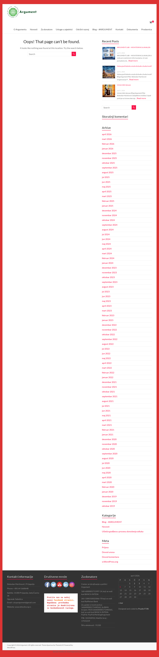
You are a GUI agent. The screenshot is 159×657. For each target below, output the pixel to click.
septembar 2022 (109, 339)
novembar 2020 (109, 444)
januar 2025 (107, 205)
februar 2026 (108, 143)
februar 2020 (108, 487)
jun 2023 (106, 296)
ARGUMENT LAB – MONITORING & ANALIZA (133, 47)
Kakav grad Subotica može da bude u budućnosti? (134, 66)
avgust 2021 (108, 401)
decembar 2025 (109, 153)
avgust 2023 (108, 286)
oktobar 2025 (108, 162)
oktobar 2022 (108, 334)
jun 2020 (106, 468)
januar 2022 (107, 377)
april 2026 (106, 134)
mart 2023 (107, 310)
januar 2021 (107, 434)
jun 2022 (106, 353)
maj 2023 (106, 301)
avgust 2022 (108, 344)
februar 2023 (108, 315)
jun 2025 (106, 182)
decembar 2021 (109, 382)
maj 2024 (106, 244)
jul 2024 (106, 234)
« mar (120, 603)
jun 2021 (106, 410)
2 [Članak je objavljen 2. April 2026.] (134, 583)
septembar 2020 (109, 453)
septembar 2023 (109, 282)
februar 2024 (108, 258)
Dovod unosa (108, 552)
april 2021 (106, 420)
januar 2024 (107, 263)
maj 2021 (106, 415)
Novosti (33, 29)
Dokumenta (132, 29)
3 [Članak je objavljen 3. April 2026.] (139, 583)
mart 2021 (107, 425)
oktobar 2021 (108, 391)
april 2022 (106, 363)
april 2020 (106, 477)
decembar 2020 (109, 439)
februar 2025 (108, 201)
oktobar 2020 (108, 448)
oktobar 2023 (108, 277)
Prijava (105, 547)
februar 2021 (108, 429)
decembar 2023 (109, 267)
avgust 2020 (108, 458)
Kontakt (119, 29)
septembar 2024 (109, 224)
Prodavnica (146, 29)
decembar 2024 (109, 210)
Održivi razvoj (82, 29)
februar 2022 (108, 372)
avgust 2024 (108, 229)
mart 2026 (107, 139)
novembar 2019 (109, 501)
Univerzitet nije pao (124, 85)
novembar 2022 (109, 329)
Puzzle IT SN (143, 609)
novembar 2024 (109, 215)
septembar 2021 (109, 396)
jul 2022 (106, 348)
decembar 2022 (109, 325)
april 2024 (106, 248)
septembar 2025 (109, 167)
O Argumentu (20, 29)
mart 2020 (107, 482)
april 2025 (106, 191)
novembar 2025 (109, 158)
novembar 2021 (109, 386)
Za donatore (46, 29)
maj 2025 (106, 186)
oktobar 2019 (108, 506)
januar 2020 (107, 491)
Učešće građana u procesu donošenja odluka (122, 531)
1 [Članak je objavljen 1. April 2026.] (129, 583)
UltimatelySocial (98, 651)
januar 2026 (107, 148)
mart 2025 (107, 196)
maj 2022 (106, 358)
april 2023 (106, 305)
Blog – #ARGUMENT (102, 29)
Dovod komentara (110, 557)
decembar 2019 (109, 496)
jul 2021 (106, 406)
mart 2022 (107, 367)
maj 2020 (106, 472)
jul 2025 (106, 177)
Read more (133, 61)
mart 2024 (107, 253)
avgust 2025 (108, 172)
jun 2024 (106, 239)
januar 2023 (107, 320)
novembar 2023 (109, 272)
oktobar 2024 (108, 220)
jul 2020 (106, 463)
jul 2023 (106, 291)
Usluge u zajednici (64, 29)
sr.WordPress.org (110, 561)
